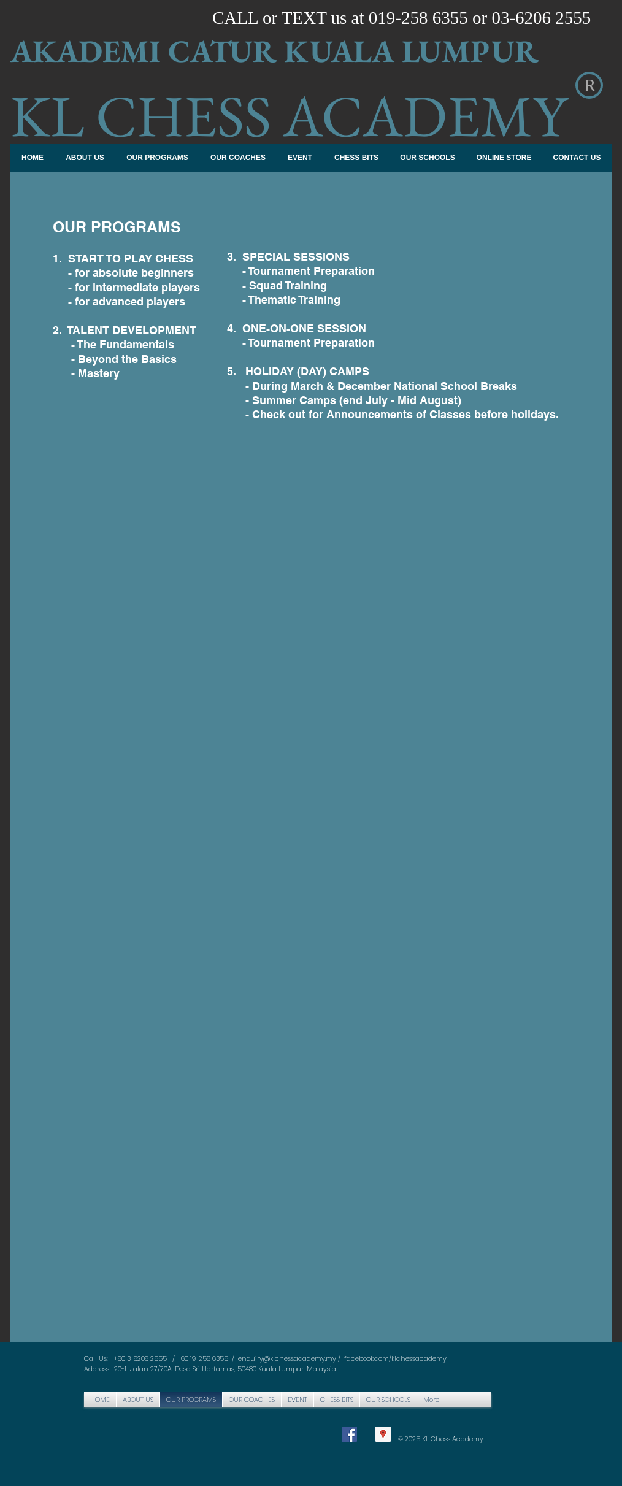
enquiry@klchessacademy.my (287, 1358)
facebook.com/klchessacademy (395, 1358)
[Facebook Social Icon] (349, 1434)
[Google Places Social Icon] (383, 1434)
